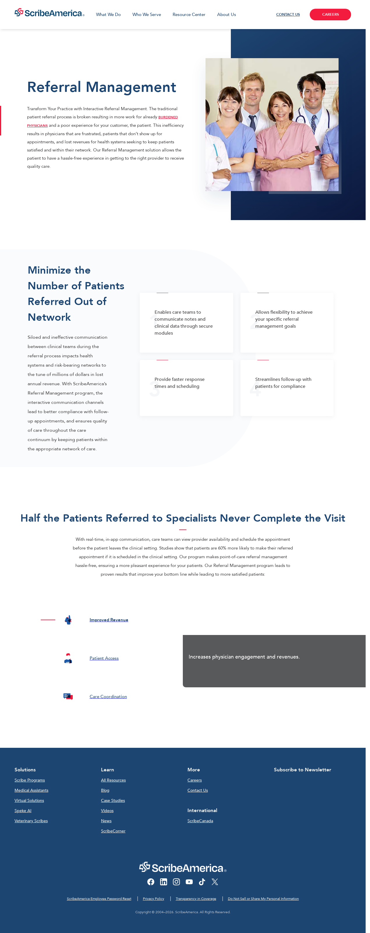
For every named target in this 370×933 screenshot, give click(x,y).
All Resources (113, 780)
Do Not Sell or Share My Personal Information (263, 898)
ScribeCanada (200, 821)
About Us (226, 14)
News (106, 821)
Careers (194, 780)
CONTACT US (288, 14)
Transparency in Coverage (196, 898)
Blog (105, 790)
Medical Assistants (31, 790)
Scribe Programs (30, 780)
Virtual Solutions (29, 800)
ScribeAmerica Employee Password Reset (99, 898)
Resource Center (189, 14)
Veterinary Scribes (31, 821)
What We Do (108, 14)
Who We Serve (146, 14)
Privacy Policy (153, 898)
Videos (107, 811)
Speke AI (23, 811)
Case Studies (113, 800)
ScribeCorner (113, 831)
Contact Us (197, 790)
